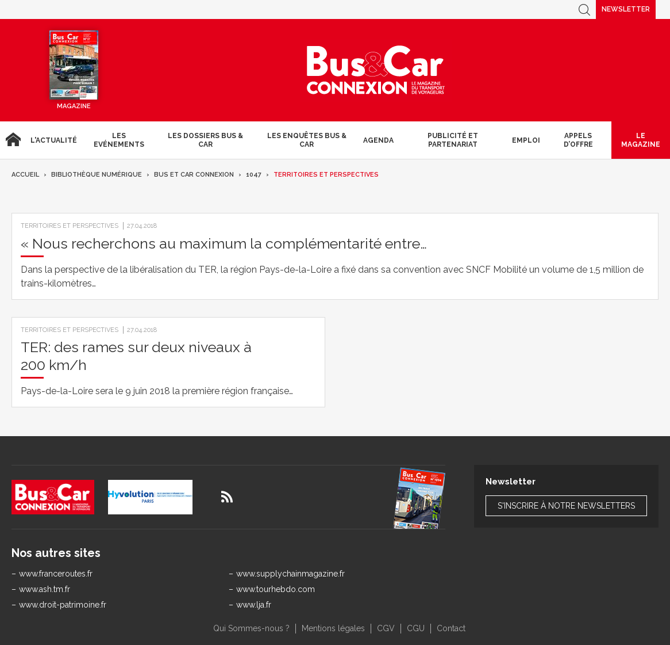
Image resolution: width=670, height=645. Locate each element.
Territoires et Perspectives (326, 174)
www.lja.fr (253, 604)
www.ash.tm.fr (44, 589)
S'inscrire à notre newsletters (566, 505)
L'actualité (53, 140)
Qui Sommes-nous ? (251, 628)
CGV (386, 628)
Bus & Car (376, 70)
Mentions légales (333, 628)
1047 (253, 174)
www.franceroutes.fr (56, 573)
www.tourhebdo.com (275, 589)
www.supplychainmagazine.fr (290, 573)
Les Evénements (119, 140)
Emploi (526, 140)
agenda (378, 140)
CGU (416, 628)
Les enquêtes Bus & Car (306, 140)
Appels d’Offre (578, 140)
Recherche (584, 9)
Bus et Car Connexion (194, 174)
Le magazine (640, 140)
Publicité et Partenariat (453, 140)
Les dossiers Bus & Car (205, 140)
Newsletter (626, 9)
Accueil (13, 140)
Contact (451, 628)
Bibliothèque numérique (96, 174)
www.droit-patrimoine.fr (62, 604)
